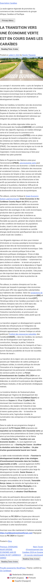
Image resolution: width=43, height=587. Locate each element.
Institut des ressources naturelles (22, 334)
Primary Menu (7, 20)
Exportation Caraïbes (8, 3)
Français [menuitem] (32, 578)
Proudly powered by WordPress (13, 568)
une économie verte (28, 163)
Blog (10, 541)
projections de (36, 293)
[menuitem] (21, 574)
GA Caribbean (5, 571)
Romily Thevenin (29, 55)
